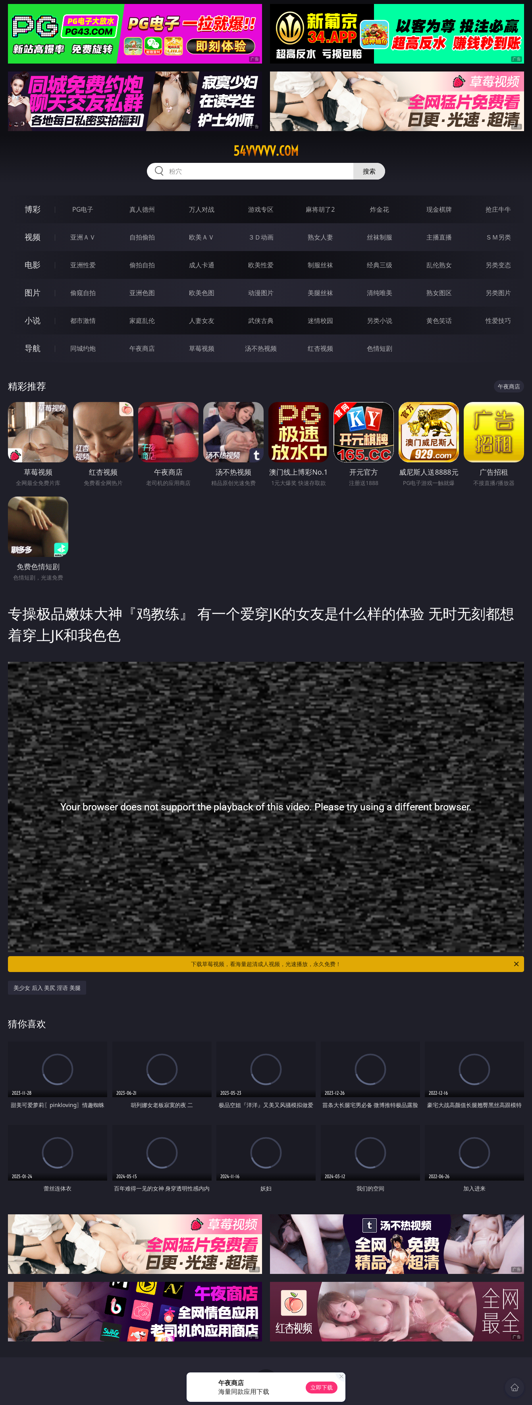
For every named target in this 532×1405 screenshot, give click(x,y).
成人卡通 (201, 265)
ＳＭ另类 (498, 237)
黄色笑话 (439, 320)
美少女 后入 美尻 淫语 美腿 (47, 987)
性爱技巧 (498, 320)
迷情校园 (320, 320)
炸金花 (379, 209)
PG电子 (82, 209)
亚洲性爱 (83, 265)
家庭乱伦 (142, 320)
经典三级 (379, 265)
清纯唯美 (379, 292)
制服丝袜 (320, 265)
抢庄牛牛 (498, 209)
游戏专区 (261, 209)
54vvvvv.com (266, 151)
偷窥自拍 (83, 292)
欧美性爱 (261, 265)
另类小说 (379, 320)
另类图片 (498, 292)
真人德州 (142, 209)
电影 (32, 264)
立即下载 (321, 1387)
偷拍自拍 (142, 265)
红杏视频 (320, 348)
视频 (32, 237)
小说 (32, 320)
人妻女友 (201, 320)
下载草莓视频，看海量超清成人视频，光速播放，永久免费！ (355, 964)
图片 (32, 292)
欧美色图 (201, 292)
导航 (32, 348)
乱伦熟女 (439, 265)
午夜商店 (142, 348)
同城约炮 (83, 348)
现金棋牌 (439, 209)
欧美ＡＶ (201, 237)
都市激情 (83, 320)
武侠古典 (261, 320)
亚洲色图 (142, 292)
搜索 (369, 171)
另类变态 (498, 265)
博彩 (32, 209)
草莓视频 (201, 348)
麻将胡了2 (320, 209)
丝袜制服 (379, 237)
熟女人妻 (320, 237)
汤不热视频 (261, 348)
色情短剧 (379, 348)
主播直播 (439, 237)
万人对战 (201, 209)
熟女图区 (439, 292)
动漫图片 (261, 292)
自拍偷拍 (142, 237)
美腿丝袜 (320, 292)
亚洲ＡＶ (83, 237)
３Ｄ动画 (261, 237)
